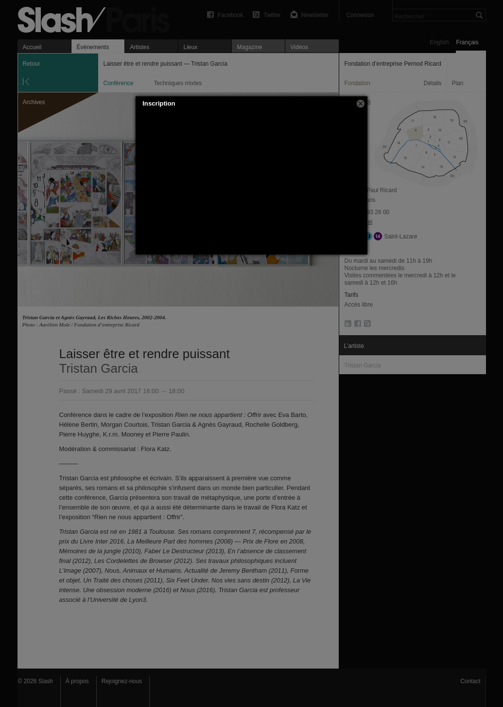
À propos (77, 681)
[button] (360, 104)
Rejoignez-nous (122, 681)
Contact (470, 681)
